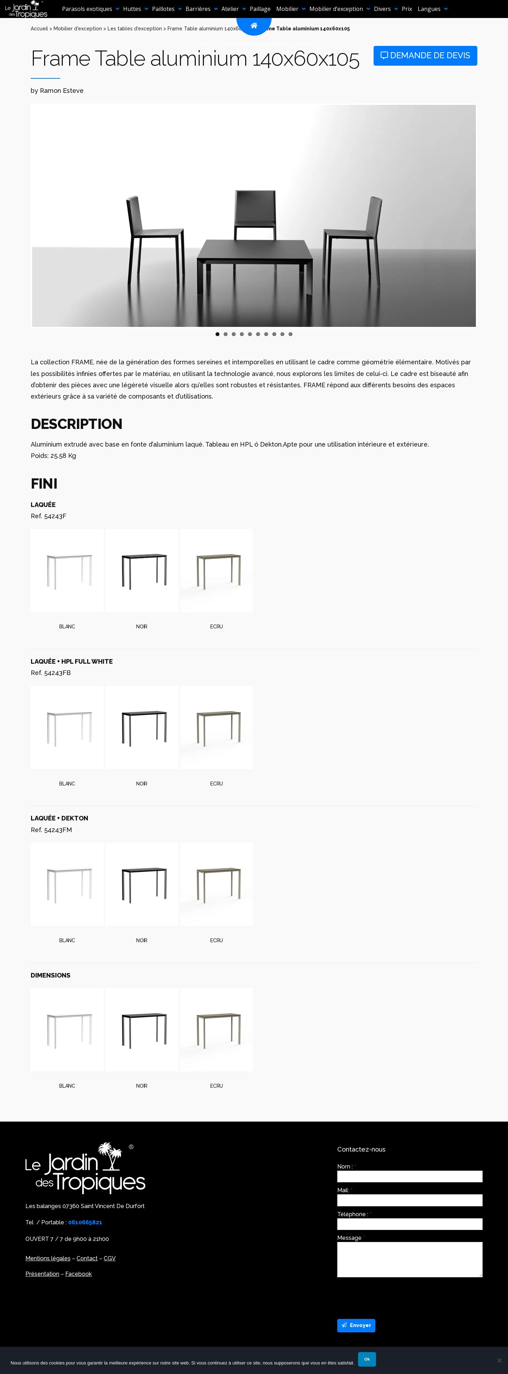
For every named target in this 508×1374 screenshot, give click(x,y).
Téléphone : (354, 1214)
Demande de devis (425, 55)
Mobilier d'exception (78, 28)
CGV (110, 1258)
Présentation (42, 1274)
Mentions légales (48, 1258)
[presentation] (391, 1296)
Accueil (39, 28)
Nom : (346, 1167)
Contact (87, 1258)
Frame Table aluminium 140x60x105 (210, 28)
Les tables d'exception (135, 28)
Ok (367, 1359)
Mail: (344, 1190)
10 (290, 334)
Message (351, 1238)
